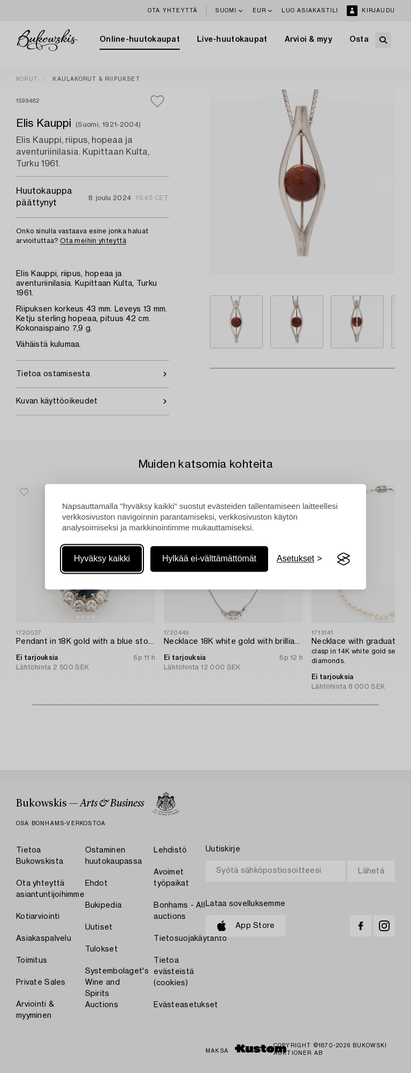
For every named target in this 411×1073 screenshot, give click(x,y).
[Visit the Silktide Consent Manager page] (343, 559)
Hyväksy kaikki (102, 559)
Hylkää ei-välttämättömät (209, 559)
